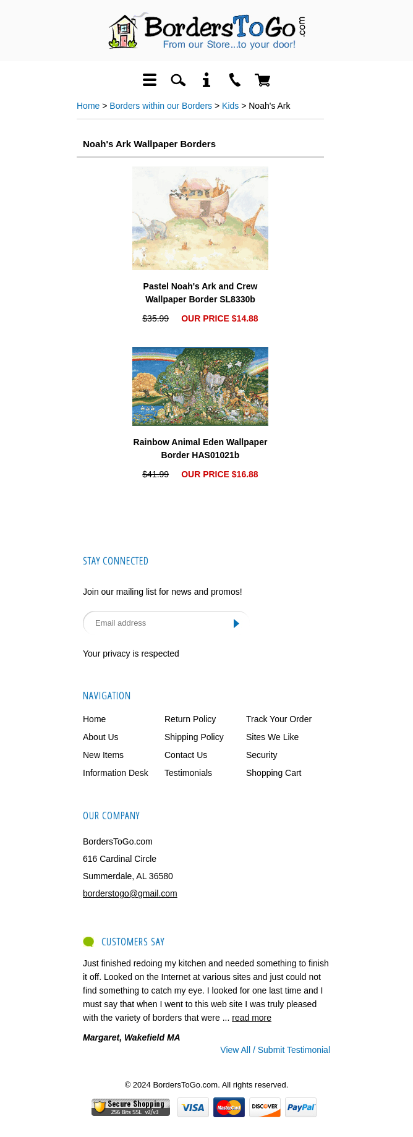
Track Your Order (279, 719)
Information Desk (115, 773)
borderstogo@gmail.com (130, 893)
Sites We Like (272, 737)
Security (262, 755)
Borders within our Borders (160, 106)
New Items (103, 755)
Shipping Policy (194, 737)
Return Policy (190, 719)
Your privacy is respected (131, 653)
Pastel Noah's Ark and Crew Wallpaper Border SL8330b (200, 292)
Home (88, 106)
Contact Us (185, 755)
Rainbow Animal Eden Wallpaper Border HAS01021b (201, 448)
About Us (101, 737)
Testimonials (188, 773)
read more (251, 1018)
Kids (230, 106)
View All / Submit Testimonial (275, 1050)
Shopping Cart (274, 773)
